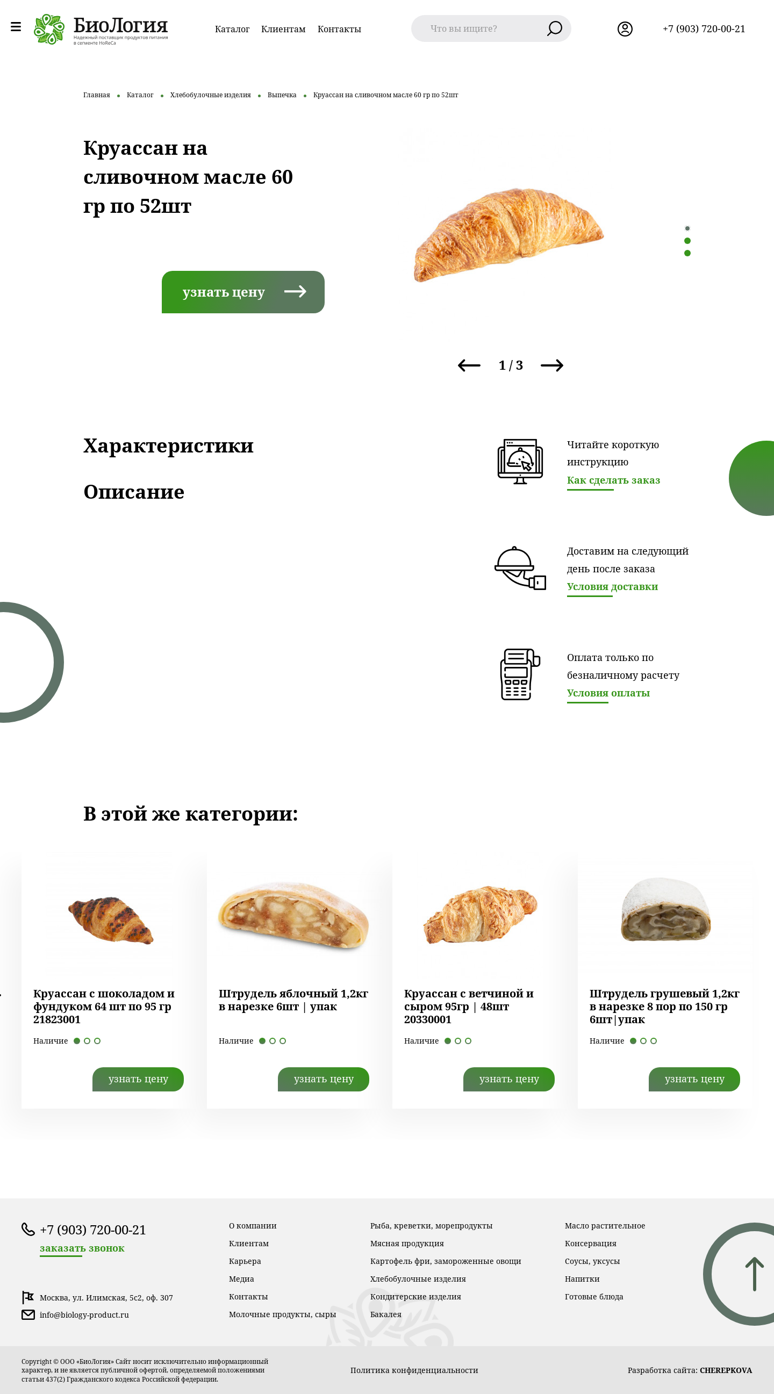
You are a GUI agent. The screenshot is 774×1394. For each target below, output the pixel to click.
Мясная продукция (407, 1243)
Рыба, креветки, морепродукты (431, 1225)
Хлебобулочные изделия (210, 94)
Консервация (591, 1243)
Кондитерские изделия (415, 1296)
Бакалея (386, 1314)
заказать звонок (82, 1248)
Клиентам (283, 29)
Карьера (245, 1261)
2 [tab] (687, 241)
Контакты (339, 29)
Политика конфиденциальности (414, 1370)
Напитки (582, 1279)
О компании (253, 1225)
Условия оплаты (608, 692)
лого (101, 29)
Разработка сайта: (690, 1370)
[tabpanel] (505, 235)
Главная (96, 94)
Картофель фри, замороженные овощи (445, 1261)
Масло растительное (605, 1225)
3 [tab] (687, 253)
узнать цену (224, 291)
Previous (469, 365)
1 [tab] (687, 228)
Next (552, 365)
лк (625, 29)
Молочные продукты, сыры (282, 1314)
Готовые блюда (594, 1296)
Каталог (232, 29)
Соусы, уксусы (592, 1261)
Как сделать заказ (614, 479)
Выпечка (282, 94)
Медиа (241, 1279)
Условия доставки (612, 586)
